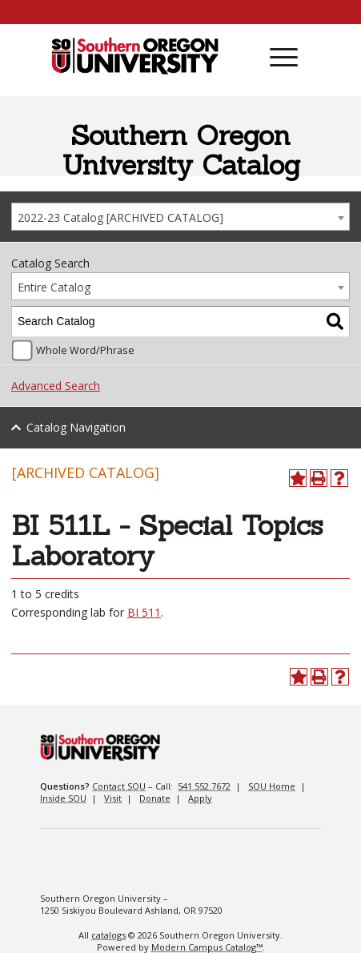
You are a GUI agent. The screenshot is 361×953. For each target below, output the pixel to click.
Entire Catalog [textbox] (54, 287)
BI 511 (144, 612)
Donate (154, 798)
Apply (200, 798)
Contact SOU (119, 786)
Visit (113, 798)
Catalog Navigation (76, 427)
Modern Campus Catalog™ (207, 947)
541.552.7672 (204, 786)
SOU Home (271, 786)
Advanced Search (55, 385)
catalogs (108, 935)
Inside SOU (63, 798)
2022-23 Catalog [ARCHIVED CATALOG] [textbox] (120, 217)
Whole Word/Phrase (85, 350)
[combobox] (180, 217)
